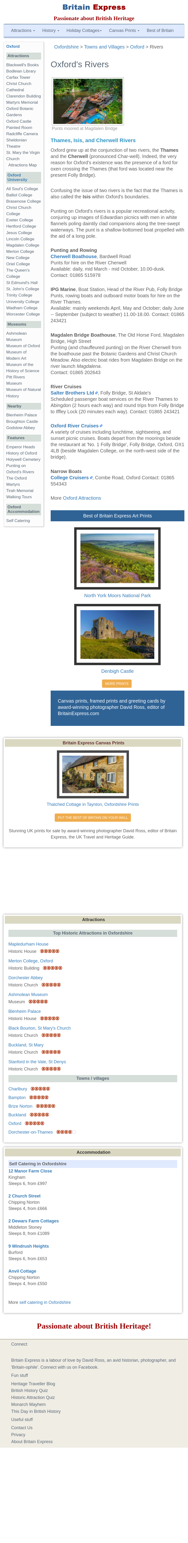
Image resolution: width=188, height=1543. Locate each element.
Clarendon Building (23, 96)
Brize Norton (20, 1106)
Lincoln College (20, 239)
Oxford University (17, 177)
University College (22, 301)
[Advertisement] (94, 882)
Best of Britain (160, 30)
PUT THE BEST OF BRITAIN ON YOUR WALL (93, 818)
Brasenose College (23, 201)
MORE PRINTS (116, 684)
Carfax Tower (18, 77)
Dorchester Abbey (25, 977)
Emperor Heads (20, 447)
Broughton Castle (22, 421)
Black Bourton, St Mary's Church (39, 1028)
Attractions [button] (23, 30)
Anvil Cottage (22, 1271)
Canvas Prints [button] (124, 30)
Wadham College (21, 308)
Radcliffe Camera (22, 134)
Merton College (20, 251)
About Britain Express (32, 1441)
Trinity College (19, 295)
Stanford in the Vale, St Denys (37, 1061)
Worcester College (23, 314)
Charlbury (17, 1089)
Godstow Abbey (20, 427)
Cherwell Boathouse (74, 256)
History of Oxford (21, 453)
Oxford (13, 46)
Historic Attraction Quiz (33, 1397)
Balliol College (19, 195)
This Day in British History (36, 1411)
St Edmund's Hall (22, 282)
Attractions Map (22, 165)
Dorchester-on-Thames (30, 1132)
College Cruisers (70, 477)
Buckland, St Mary (25, 1045)
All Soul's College (22, 189)
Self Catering (18, 520)
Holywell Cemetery (23, 459)
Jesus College (19, 233)
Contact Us (22, 1427)
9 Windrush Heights (28, 1246)
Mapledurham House (28, 944)
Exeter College (19, 220)
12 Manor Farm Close (30, 1171)
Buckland (17, 1114)
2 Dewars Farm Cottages (33, 1221)
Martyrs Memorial (22, 102)
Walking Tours (19, 497)
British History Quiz (29, 1390)
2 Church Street (24, 1196)
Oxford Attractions (82, 498)
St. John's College (22, 289)
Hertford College (21, 226)
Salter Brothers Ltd (72, 392)
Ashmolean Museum (28, 994)
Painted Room (19, 127)
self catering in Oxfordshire (45, 1302)
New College (18, 257)
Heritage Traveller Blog (33, 1383)
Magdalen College (22, 245)
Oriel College (18, 264)
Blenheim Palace (21, 415)
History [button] (50, 30)
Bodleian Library (21, 71)
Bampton (17, 1097)
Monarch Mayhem (28, 1404)
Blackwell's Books (22, 65)
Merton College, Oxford (30, 961)
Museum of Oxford (23, 346)
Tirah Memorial (19, 490)
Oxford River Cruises (75, 425)
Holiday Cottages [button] (84, 30)
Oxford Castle (18, 121)
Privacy (18, 1434)
